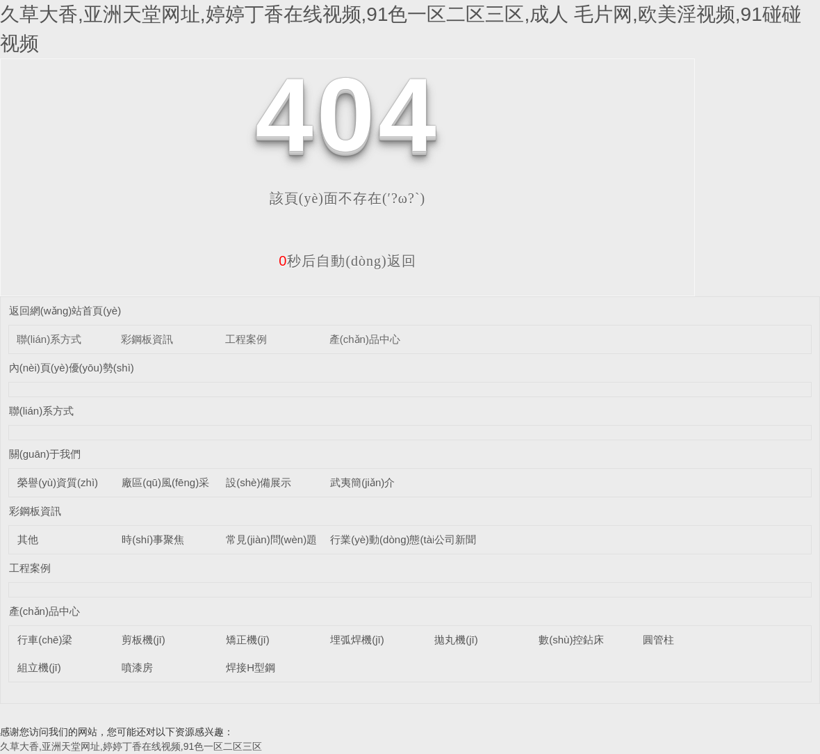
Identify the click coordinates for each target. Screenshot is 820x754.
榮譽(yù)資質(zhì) (57, 482)
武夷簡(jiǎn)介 (362, 482)
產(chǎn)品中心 (364, 339)
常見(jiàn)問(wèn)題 (271, 539)
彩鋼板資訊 (147, 339)
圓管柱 (658, 639)
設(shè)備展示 (258, 482)
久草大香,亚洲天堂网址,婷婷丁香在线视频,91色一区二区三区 (131, 746)
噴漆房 (137, 667)
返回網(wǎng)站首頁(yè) (65, 310)
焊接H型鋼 (250, 667)
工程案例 (246, 339)
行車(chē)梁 (44, 639)
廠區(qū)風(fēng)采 (165, 482)
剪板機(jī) (143, 639)
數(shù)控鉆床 (571, 639)
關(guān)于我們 (45, 454)
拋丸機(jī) (456, 639)
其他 (27, 539)
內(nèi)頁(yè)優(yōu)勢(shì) (71, 368)
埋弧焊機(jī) (357, 639)
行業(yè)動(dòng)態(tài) (384, 539)
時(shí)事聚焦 (153, 539)
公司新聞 (455, 539)
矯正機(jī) (248, 639)
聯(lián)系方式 (49, 339)
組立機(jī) (39, 667)
